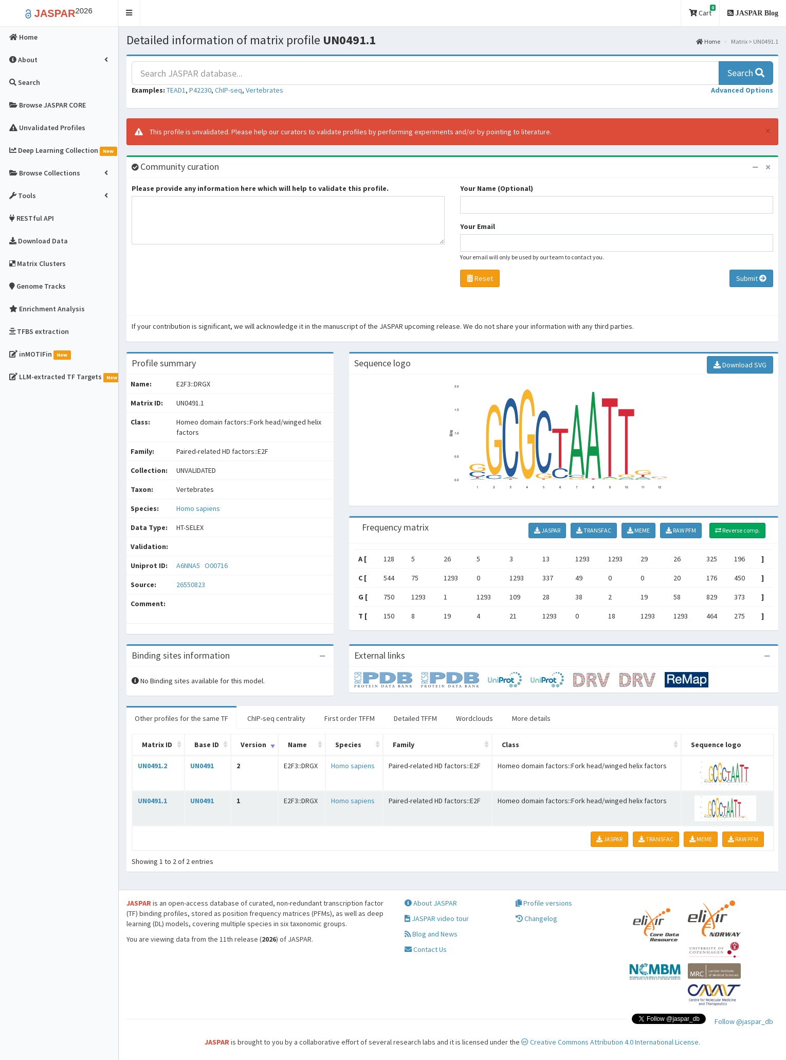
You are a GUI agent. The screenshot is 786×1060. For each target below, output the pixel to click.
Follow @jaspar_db (744, 1021)
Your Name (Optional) (496, 188)
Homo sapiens (198, 508)
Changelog (536, 918)
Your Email (477, 226)
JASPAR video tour (437, 918)
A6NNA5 (189, 565)
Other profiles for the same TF (181, 718)
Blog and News (431, 934)
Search (745, 73)
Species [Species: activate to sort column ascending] (348, 744)
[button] (129, 13)
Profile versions (544, 903)
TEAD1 (176, 90)
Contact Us (426, 949)
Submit (751, 278)
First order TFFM (349, 718)
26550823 (190, 584)
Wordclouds (474, 718)
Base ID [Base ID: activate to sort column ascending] (206, 744)
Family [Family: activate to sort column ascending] (403, 744)
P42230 (200, 90)
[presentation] (210, 282)
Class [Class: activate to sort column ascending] (510, 744)
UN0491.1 (152, 800)
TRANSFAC (593, 530)
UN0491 (202, 765)
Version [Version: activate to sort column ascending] (253, 744)
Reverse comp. (737, 530)
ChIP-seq (228, 90)
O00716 (217, 565)
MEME (638, 530)
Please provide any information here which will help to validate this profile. (260, 188)
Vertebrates (264, 90)
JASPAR (547, 530)
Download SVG (740, 364)
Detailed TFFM (415, 718)
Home (708, 41)
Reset (480, 278)
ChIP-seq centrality (276, 718)
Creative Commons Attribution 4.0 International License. (610, 1042)
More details (531, 718)
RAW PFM (681, 530)
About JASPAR (431, 903)
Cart (702, 11)
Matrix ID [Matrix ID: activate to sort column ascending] (157, 744)
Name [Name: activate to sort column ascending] (297, 744)
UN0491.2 (152, 765)
